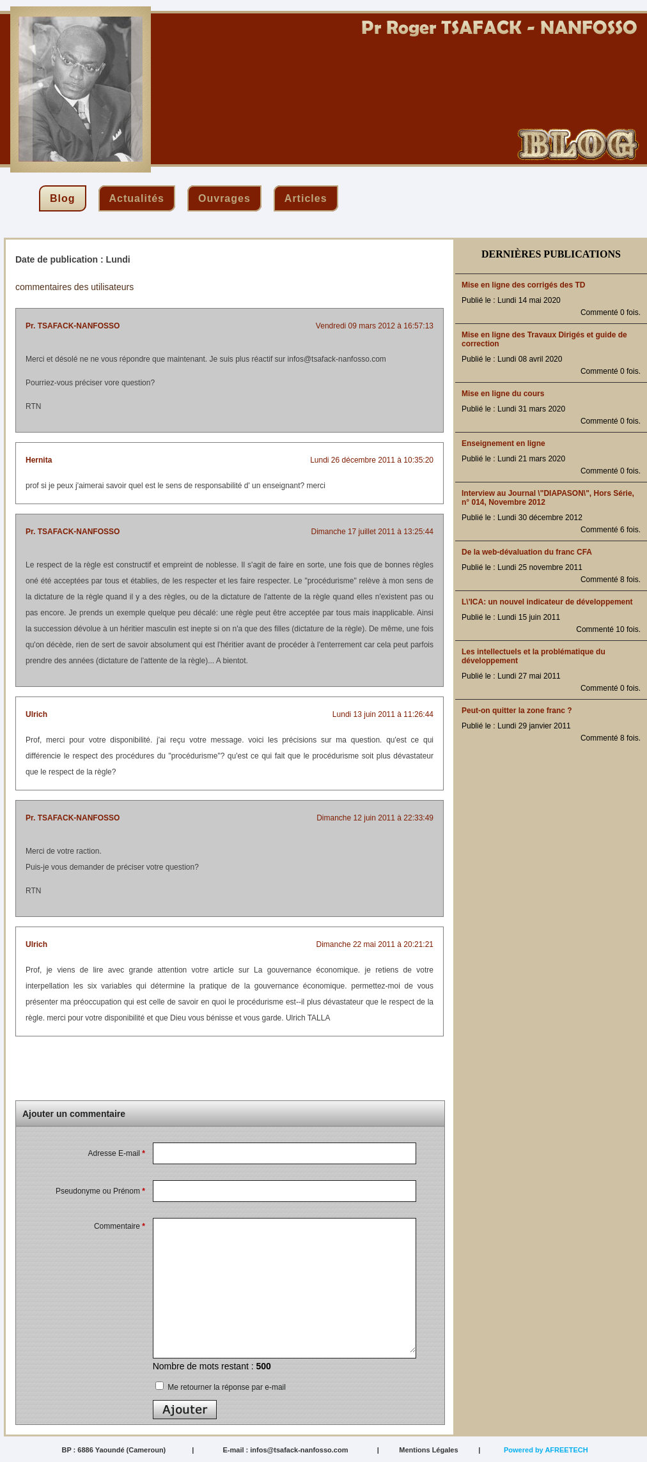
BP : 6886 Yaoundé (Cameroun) (113, 1450)
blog (62, 198)
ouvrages (224, 198)
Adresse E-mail (116, 1153)
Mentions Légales (428, 1450)
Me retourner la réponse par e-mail (220, 1387)
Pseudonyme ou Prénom (100, 1191)
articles (306, 198)
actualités (136, 198)
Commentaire (119, 1226)
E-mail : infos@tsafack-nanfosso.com (285, 1450)
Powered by (546, 1450)
